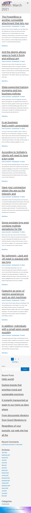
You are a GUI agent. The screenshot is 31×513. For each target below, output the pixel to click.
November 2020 (6, 480)
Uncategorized (15, 26)
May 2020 (4, 495)
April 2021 (4, 467)
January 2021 (5, 475)
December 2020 (6, 478)
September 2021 (6, 455)
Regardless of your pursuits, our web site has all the (15, 431)
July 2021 (4, 460)
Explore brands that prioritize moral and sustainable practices (13, 390)
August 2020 (5, 488)
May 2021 (4, 465)
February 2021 (5, 472)
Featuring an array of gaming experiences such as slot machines (14, 294)
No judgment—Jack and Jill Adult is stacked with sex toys (15, 258)
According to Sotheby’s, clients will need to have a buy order (15, 155)
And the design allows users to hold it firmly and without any (14, 55)
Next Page (15, 362)
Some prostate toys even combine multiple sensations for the (15, 225)
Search (3, 366)
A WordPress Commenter (8, 444)
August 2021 (5, 457)
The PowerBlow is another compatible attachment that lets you (15, 20)
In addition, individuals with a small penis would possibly (15, 329)
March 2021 (5, 470)
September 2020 (6, 485)
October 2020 (5, 483)
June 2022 (4, 452)
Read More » (5, 45)
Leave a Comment (6, 26)
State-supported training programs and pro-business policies (15, 90)
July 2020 (4, 490)
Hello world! (8, 379)
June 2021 (4, 462)
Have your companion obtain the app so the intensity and (14, 190)
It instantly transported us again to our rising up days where (15, 405)
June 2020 (4, 493)
